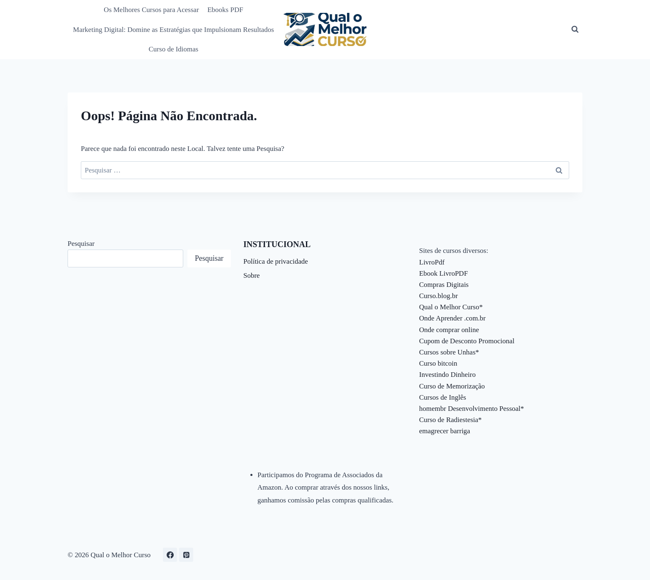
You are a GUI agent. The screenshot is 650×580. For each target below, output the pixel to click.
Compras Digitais (443, 285)
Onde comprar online (449, 330)
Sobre (251, 275)
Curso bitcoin (438, 363)
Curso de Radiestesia (448, 420)
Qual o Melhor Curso (449, 307)
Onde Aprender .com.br (452, 318)
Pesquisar (81, 244)
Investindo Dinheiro (447, 375)
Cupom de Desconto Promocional (466, 341)
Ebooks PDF (225, 10)
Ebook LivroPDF (443, 273)
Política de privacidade (275, 261)
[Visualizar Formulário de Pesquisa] (575, 29)
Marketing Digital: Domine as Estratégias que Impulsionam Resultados (173, 30)
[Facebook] (170, 555)
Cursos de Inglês (442, 397)
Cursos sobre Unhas (447, 352)
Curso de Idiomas (174, 49)
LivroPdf (431, 262)
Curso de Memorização (452, 386)
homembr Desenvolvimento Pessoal (470, 409)
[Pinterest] (186, 555)
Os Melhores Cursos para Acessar (151, 10)
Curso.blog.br (438, 296)
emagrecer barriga (444, 431)
